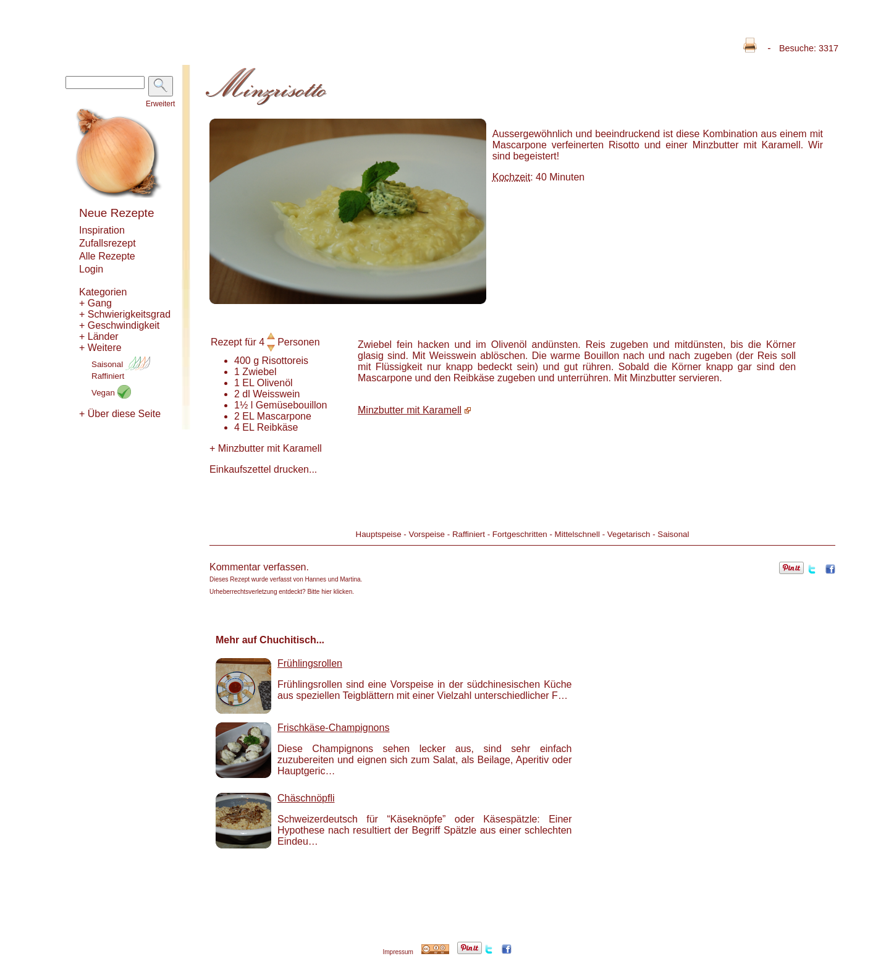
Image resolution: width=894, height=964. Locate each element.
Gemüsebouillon (291, 405)
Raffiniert (107, 376)
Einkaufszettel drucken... (263, 469)
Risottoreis (285, 360)
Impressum (397, 952)
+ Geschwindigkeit (119, 325)
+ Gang (95, 303)
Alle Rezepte (107, 256)
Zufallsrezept (107, 243)
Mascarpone (284, 416)
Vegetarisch (629, 534)
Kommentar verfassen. (259, 567)
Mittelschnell (577, 534)
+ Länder (99, 336)
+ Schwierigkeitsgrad (125, 314)
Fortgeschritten (519, 534)
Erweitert (160, 103)
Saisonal (120, 364)
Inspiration (102, 230)
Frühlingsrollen (309, 663)
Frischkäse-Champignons (333, 727)
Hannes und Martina (333, 579)
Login (91, 269)
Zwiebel (259, 371)
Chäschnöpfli (306, 798)
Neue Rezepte (116, 212)
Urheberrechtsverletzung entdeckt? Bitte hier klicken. (281, 591)
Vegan (111, 392)
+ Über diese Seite (120, 413)
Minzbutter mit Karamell (265, 448)
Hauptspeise (379, 534)
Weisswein (276, 394)
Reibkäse (277, 427)
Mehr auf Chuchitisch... (270, 640)
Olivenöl (275, 383)
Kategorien (103, 292)
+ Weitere (100, 347)
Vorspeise (426, 534)
